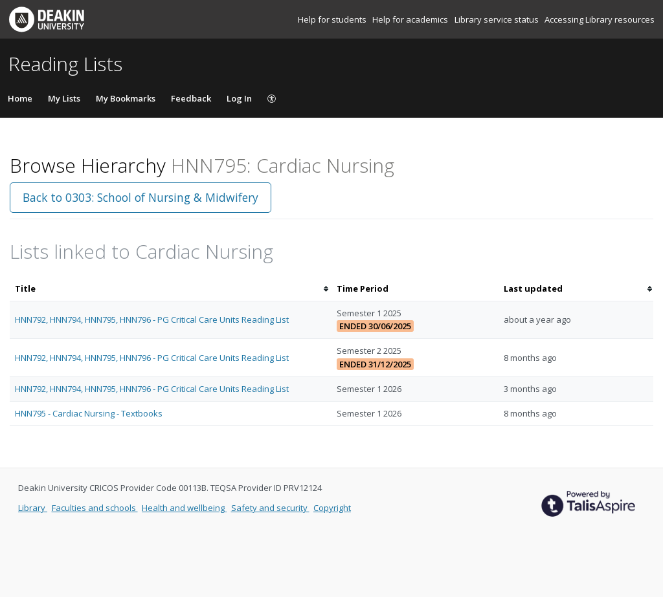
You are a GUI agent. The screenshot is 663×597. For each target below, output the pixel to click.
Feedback (191, 98)
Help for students (333, 19)
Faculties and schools (95, 508)
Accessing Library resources (600, 19)
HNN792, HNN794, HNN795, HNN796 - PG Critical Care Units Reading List (152, 319)
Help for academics (411, 19)
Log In (239, 98)
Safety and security (270, 508)
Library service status (498, 19)
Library (32, 508)
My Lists (64, 98)
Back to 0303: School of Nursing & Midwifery (140, 197)
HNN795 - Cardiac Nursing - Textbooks (89, 413)
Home (20, 98)
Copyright (332, 508)
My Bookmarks (125, 98)
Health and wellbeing (184, 508)
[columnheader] (171, 289)
